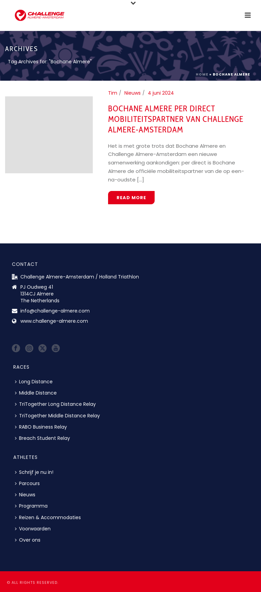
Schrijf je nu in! (34, 472)
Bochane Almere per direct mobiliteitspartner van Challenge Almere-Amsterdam (175, 118)
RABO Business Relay (41, 426)
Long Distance (34, 381)
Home (202, 74)
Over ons (27, 540)
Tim (112, 93)
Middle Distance (36, 392)
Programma (31, 505)
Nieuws (132, 93)
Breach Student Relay (42, 438)
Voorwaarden (33, 528)
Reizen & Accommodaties (48, 517)
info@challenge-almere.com (55, 311)
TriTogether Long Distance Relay (55, 404)
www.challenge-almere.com (54, 321)
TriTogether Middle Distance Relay (57, 415)
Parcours (27, 483)
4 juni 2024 (161, 93)
